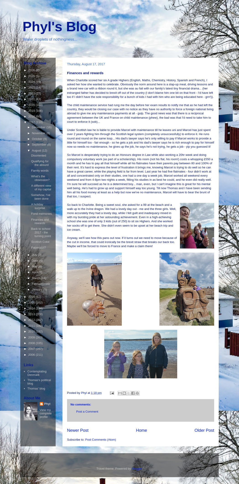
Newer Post (77, 430)
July (35, 254)
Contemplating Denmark (37, 373)
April (35, 272)
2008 (32, 343)
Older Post (204, 430)
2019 (32, 110)
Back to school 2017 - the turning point (41, 232)
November (39, 133)
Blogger (137, 468)
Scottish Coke (40, 241)
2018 (32, 116)
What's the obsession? (40, 178)
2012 (32, 320)
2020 (32, 105)
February (38, 283)
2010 (32, 331)
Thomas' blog (36, 388)
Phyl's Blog (59, 26)
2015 (32, 302)
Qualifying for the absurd (40, 163)
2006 (32, 354)
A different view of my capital (41, 187)
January (37, 289)
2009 (32, 337)
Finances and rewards (40, 221)
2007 (32, 349)
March (36, 278)
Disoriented (38, 155)
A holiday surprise (38, 206)
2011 (32, 325)
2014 (32, 308)
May (35, 266)
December (39, 127)
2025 (32, 76)
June (35, 260)
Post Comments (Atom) (100, 439)
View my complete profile (46, 413)
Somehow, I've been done (40, 196)
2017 (32, 122)
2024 (32, 82)
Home (141, 430)
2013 (32, 314)
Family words (40, 170)
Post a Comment (87, 411)
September (39, 144)
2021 (32, 99)
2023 (32, 87)
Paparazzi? (38, 247)
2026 (32, 70)
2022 (32, 93)
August (37, 150)
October (37, 139)
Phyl (47, 404)
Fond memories (41, 213)
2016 (32, 296)
